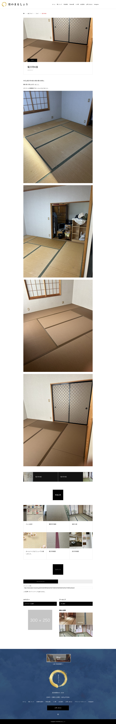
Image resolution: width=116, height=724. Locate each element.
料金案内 (66, 4)
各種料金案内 (39, 701)
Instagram (96, 4)
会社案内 (82, 4)
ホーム (53, 4)
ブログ (32, 60)
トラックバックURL (27, 585)
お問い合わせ (89, 4)
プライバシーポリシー (80, 701)
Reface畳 (72, 4)
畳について (59, 4)
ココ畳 (77, 4)
